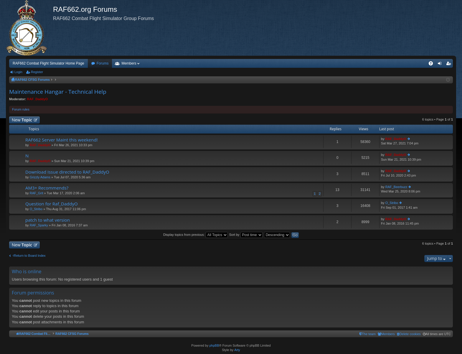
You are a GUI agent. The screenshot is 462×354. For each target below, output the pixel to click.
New (22, 120)
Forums (103, 63)
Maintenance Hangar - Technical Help (57, 92)
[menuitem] (409, 334)
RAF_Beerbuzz (396, 187)
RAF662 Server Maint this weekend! (61, 140)
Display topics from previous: (195, 234)
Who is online (27, 271)
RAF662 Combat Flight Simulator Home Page (48, 63)
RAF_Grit (36, 193)
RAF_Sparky (39, 225)
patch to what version (47, 220)
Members (128, 63)
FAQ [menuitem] (432, 64)
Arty (237, 350)
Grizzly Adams (40, 177)
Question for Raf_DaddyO (51, 204)
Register (37, 72)
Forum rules (20, 109)
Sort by (246, 234)
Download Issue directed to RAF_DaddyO (67, 172)
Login (18, 72)
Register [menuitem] (450, 64)
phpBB (214, 345)
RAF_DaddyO (37, 99)
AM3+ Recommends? (46, 188)
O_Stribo (36, 209)
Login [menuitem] (441, 64)
